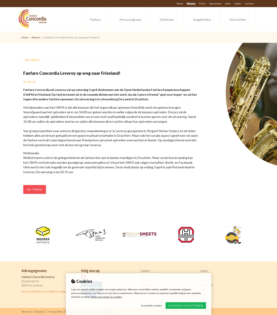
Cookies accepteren (185, 305)
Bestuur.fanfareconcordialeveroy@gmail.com (48, 291)
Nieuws (36, 37)
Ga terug (34, 189)
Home (24, 37)
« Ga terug (31, 60)
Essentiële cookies (151, 305)
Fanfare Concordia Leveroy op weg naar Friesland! (72, 37)
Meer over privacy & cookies (106, 296)
